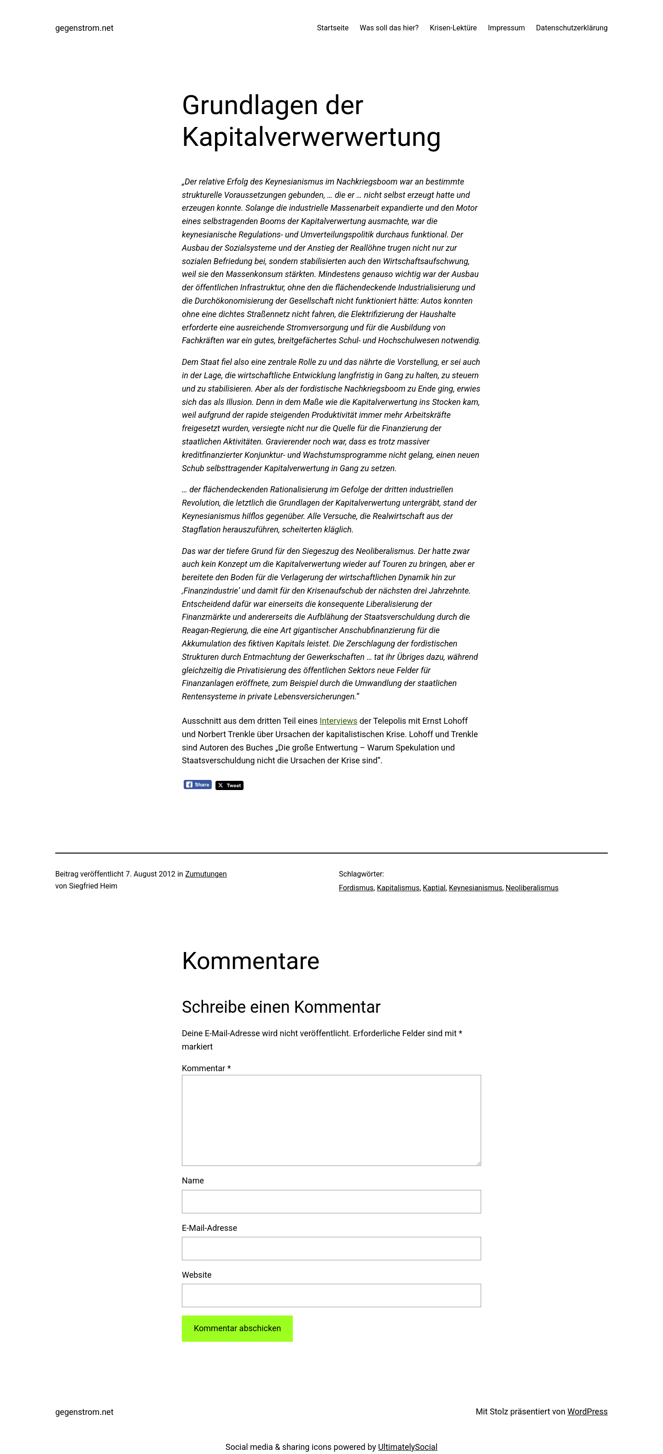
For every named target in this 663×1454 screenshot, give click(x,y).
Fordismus (356, 887)
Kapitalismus (398, 887)
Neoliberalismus (532, 887)
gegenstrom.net (84, 28)
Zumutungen (206, 874)
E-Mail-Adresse (209, 1228)
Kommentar (206, 1068)
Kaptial (434, 887)
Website (196, 1275)
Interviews (338, 721)
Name (193, 1180)
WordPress (588, 1411)
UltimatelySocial (407, 1447)
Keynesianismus (475, 887)
